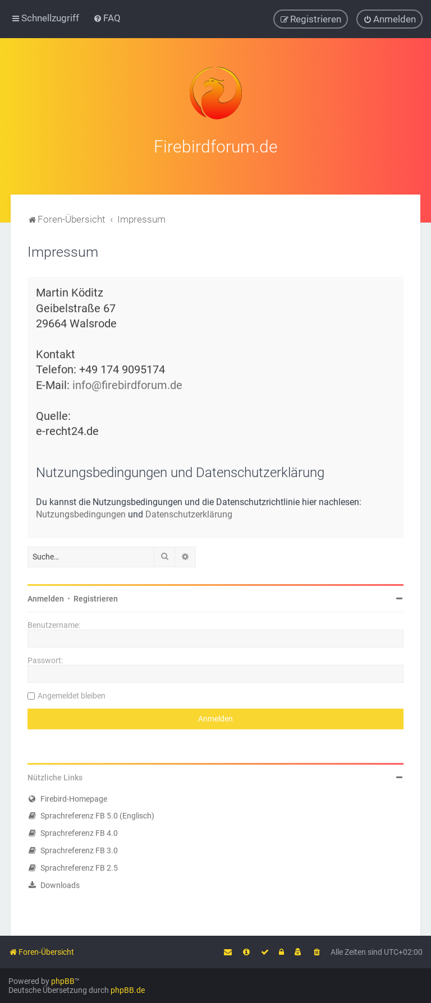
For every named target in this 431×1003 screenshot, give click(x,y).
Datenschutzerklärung (188, 512)
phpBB (63, 981)
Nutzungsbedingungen (81, 512)
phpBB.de (128, 990)
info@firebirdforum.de (127, 383)
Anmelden (45, 596)
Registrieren (96, 596)
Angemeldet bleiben (72, 693)
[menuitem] (106, 18)
